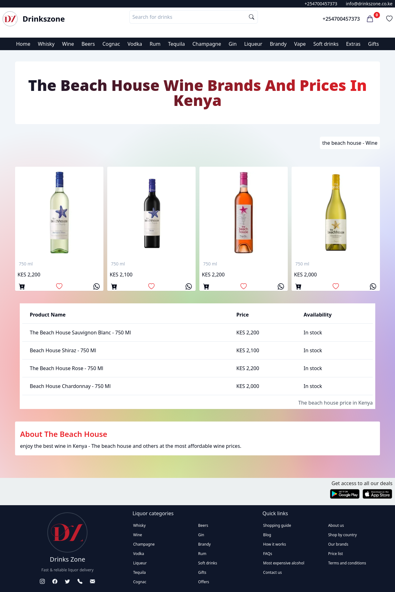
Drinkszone (44, 19)
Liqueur (253, 43)
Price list (335, 553)
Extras (353, 43)
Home (23, 43)
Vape (300, 43)
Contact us (272, 572)
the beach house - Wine (349, 142)
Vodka (135, 43)
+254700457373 (321, 4)
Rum (155, 43)
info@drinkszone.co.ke (369, 4)
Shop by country (342, 534)
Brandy (278, 43)
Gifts (373, 43)
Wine (68, 43)
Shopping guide (277, 525)
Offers (203, 581)
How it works (274, 544)
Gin (233, 43)
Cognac (111, 43)
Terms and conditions (347, 563)
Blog (267, 534)
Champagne (206, 43)
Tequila (176, 43)
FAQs (267, 553)
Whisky (46, 43)
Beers (88, 43)
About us (336, 525)
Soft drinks (326, 43)
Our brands (338, 544)
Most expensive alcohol (283, 563)
